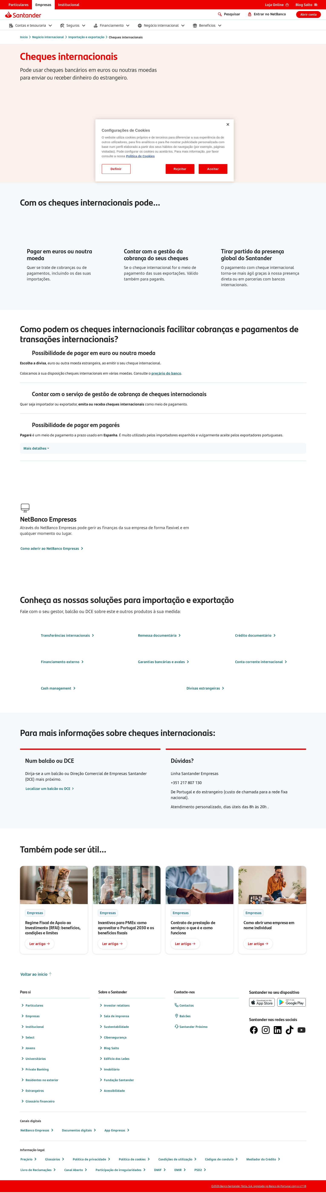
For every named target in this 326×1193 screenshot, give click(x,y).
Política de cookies (135, 1160)
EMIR (180, 1170)
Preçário (28, 1160)
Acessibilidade (112, 1091)
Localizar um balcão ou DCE (48, 789)
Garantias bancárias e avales (164, 662)
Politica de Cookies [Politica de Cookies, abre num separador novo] (140, 156)
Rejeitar (180, 169)
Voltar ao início (36, 975)
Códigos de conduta (222, 1160)
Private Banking (34, 1070)
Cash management (58, 689)
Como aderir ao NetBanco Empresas (52, 549)
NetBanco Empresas (37, 1131)
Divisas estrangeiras (206, 689)
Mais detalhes (34, 448)
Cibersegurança (112, 1038)
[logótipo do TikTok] (289, 1031)
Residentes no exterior (39, 1081)
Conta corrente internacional (261, 662)
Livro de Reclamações (38, 1170)
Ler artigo (39, 944)
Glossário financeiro (37, 1102)
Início (24, 37)
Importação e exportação (86, 37)
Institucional (32, 1027)
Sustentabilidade (114, 1027)
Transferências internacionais (68, 636)
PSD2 (200, 1170)
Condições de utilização (177, 1160)
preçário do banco (166, 373)
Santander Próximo (190, 1027)
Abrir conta (308, 14)
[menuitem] (18, 4)
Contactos (184, 1006)
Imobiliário (109, 1070)
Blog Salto (109, 1049)
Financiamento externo (63, 662)
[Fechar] (228, 124)
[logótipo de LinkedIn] (277, 1031)
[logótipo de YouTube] (301, 1031)
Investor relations (114, 1006)
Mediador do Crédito (263, 1160)
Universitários (33, 1059)
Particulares (31, 1006)
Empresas (30, 1017)
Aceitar (213, 169)
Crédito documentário (256, 636)
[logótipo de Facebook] (254, 1031)
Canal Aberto (76, 1170)
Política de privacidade (92, 1160)
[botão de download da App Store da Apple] (262, 1003)
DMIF (160, 1170)
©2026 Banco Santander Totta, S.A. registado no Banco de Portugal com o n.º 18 (258, 1187)
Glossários (55, 1160)
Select (27, 1038)
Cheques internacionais (126, 37)
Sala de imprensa (114, 1017)
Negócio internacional (48, 37)
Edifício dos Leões (114, 1059)
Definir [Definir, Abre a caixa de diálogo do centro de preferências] (116, 169)
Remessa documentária (160, 636)
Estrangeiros (32, 1091)
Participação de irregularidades (121, 1170)
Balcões (182, 1017)
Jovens (27, 1049)
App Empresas (117, 1131)
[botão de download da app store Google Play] (291, 1003)
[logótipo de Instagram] (265, 1031)
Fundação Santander (116, 1081)
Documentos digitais (79, 1131)
